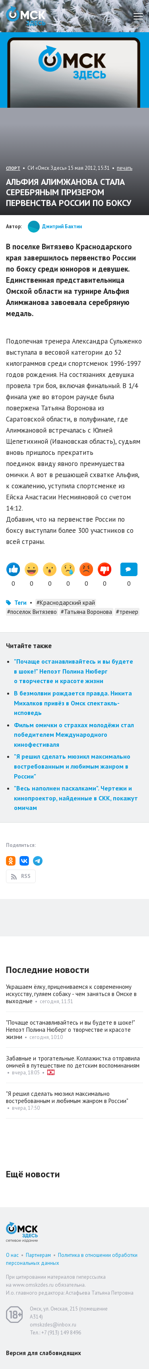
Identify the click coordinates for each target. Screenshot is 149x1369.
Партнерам (38, 1255)
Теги (20, 602)
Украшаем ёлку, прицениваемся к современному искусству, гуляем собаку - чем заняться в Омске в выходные (71, 994)
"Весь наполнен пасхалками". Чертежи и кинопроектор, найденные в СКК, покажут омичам (76, 798)
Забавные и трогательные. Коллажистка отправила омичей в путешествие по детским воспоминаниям (73, 1061)
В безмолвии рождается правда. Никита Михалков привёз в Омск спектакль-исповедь (73, 703)
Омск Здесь (26, 16)
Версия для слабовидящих (43, 1353)
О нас (12, 1255)
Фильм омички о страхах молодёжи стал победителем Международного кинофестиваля (74, 734)
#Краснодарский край (66, 602)
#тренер (127, 612)
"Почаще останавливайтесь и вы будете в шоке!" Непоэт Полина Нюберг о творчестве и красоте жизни (73, 671)
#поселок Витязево (32, 612)
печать (124, 168)
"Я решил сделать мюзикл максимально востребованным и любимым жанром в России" (72, 766)
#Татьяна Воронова (86, 612)
